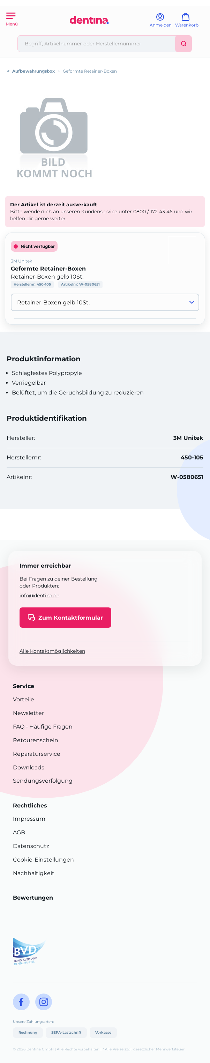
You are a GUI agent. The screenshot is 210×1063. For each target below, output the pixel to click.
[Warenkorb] (189, 22)
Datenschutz (31, 846)
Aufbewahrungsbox (33, 71)
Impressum (29, 818)
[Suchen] (183, 43)
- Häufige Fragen (48, 726)
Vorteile (23, 699)
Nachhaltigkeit (33, 873)
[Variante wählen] (105, 302)
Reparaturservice (36, 754)
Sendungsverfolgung (43, 780)
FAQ (18, 726)
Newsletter (28, 713)
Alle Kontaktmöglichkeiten (52, 651)
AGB (19, 832)
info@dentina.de (39, 595)
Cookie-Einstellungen (43, 859)
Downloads (28, 767)
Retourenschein (35, 740)
